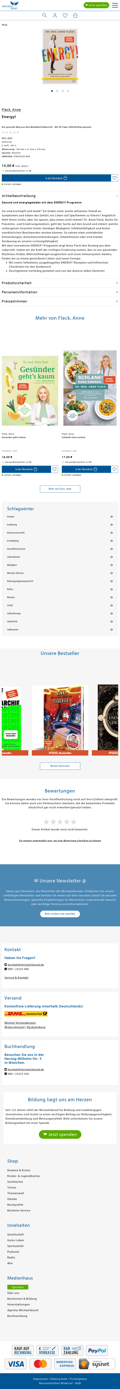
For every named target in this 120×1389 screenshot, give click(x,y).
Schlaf (10, 605)
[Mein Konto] (54, 15)
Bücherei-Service (18, 1210)
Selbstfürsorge (14, 613)
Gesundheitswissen (16, 548)
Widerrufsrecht (14, 1027)
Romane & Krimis (18, 1170)
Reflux (10, 589)
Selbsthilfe (12, 621)
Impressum (40, 1379)
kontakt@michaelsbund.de (26, 964)
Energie (10, 516)
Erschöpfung (13, 540)
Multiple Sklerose (15, 573)
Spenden (18, 1287)
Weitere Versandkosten (20, 1022)
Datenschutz (58, 1379)
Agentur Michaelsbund (22, 1310)
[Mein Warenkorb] (75, 15)
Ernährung (12, 524)
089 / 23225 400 (18, 969)
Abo (10, 1263)
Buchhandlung (17, 1316)
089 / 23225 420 (18, 1073)
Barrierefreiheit (49, 1383)
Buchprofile (15, 1204)
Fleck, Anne (11, 110)
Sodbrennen (12, 629)
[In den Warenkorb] (56, 178)
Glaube (12, 1199)
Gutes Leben (15, 1240)
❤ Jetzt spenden (96, 5)
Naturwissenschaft (16, 532)
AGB (78, 1383)
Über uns (13, 1293)
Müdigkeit (12, 565)
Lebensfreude (13, 557)
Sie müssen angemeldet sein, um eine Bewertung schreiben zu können (60, 840)
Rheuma (11, 597)
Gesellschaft (15, 1234)
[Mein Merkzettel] (65, 15)
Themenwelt (15, 1193)
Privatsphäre (78, 1379)
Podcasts (13, 1251)
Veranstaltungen (18, 1304)
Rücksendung (36, 1027)
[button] (52, 91)
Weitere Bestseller (60, 766)
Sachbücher (15, 1181)
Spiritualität (15, 1246)
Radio (11, 1257)
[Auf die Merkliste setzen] (114, 178)
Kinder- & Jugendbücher (23, 1176)
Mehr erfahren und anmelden (60, 913)
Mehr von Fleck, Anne (60, 488)
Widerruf (67, 1383)
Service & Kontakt (16, 977)
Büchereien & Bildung (22, 1298)
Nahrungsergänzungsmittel (20, 581)
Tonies (11, 1187)
